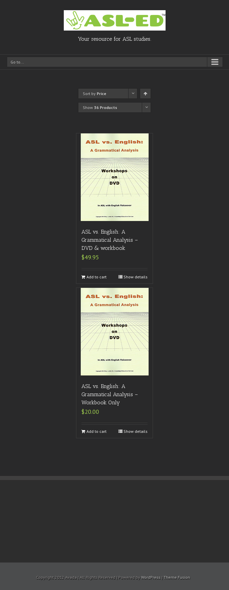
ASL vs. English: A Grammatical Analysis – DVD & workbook (109, 239)
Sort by (94, 93)
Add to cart (97, 276)
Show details (135, 276)
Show (100, 107)
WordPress (150, 577)
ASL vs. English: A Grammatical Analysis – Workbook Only (109, 394)
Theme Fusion (177, 577)
